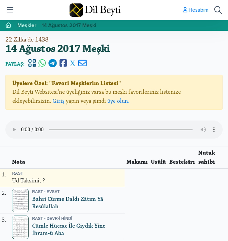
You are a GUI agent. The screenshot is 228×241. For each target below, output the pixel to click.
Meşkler (26, 25)
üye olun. (118, 101)
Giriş (58, 101)
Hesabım (195, 9)
